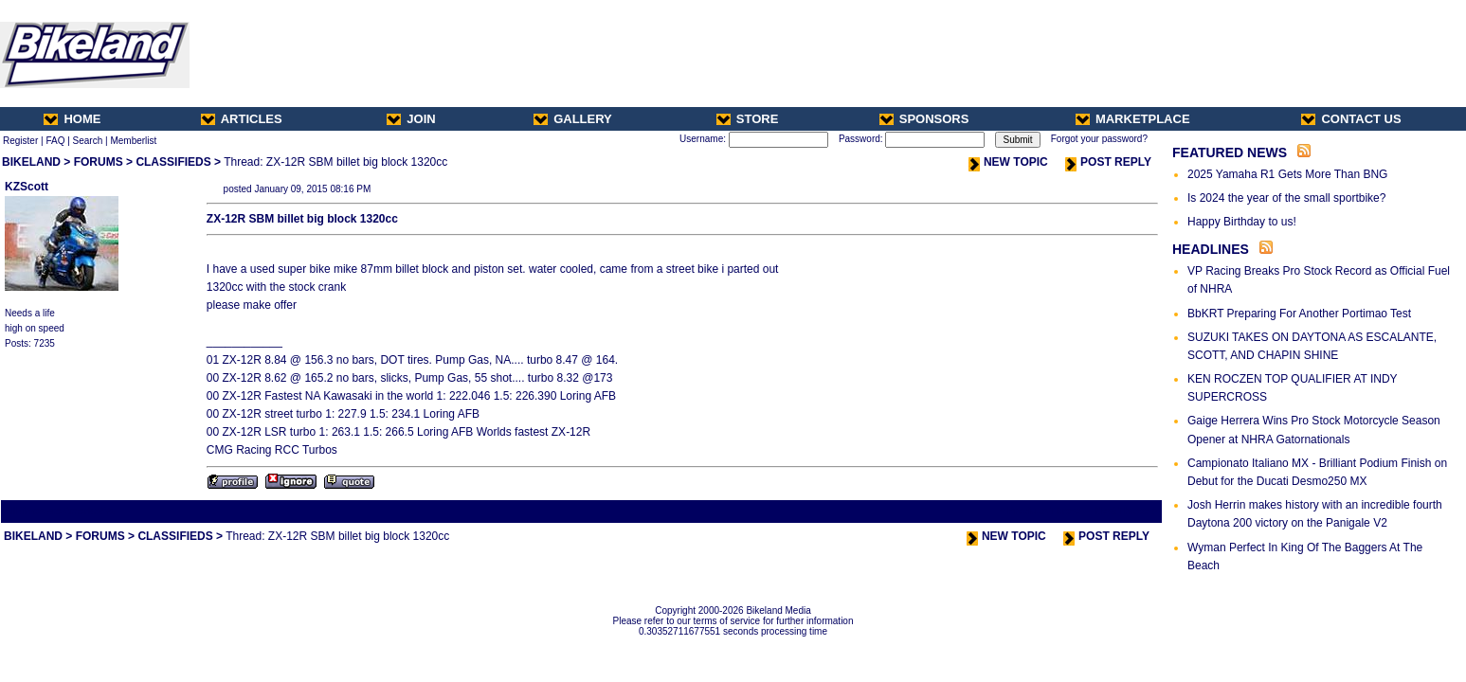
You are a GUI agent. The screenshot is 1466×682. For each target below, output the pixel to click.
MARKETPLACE (1133, 119)
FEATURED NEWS (1229, 152)
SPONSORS (924, 119)
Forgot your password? (1099, 139)
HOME (72, 119)
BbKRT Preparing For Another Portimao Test (1299, 313)
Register (20, 140)
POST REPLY (1108, 162)
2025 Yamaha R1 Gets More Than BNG (1287, 174)
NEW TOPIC (1008, 162)
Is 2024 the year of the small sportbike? (1286, 198)
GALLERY (573, 119)
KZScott (26, 186)
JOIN (411, 119)
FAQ (54, 140)
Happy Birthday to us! (1241, 221)
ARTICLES (241, 119)
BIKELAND (31, 162)
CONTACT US (1351, 119)
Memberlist (133, 140)
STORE (747, 119)
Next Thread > (1126, 511)
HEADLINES (1210, 249)
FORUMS (98, 162)
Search (88, 140)
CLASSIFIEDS (173, 162)
